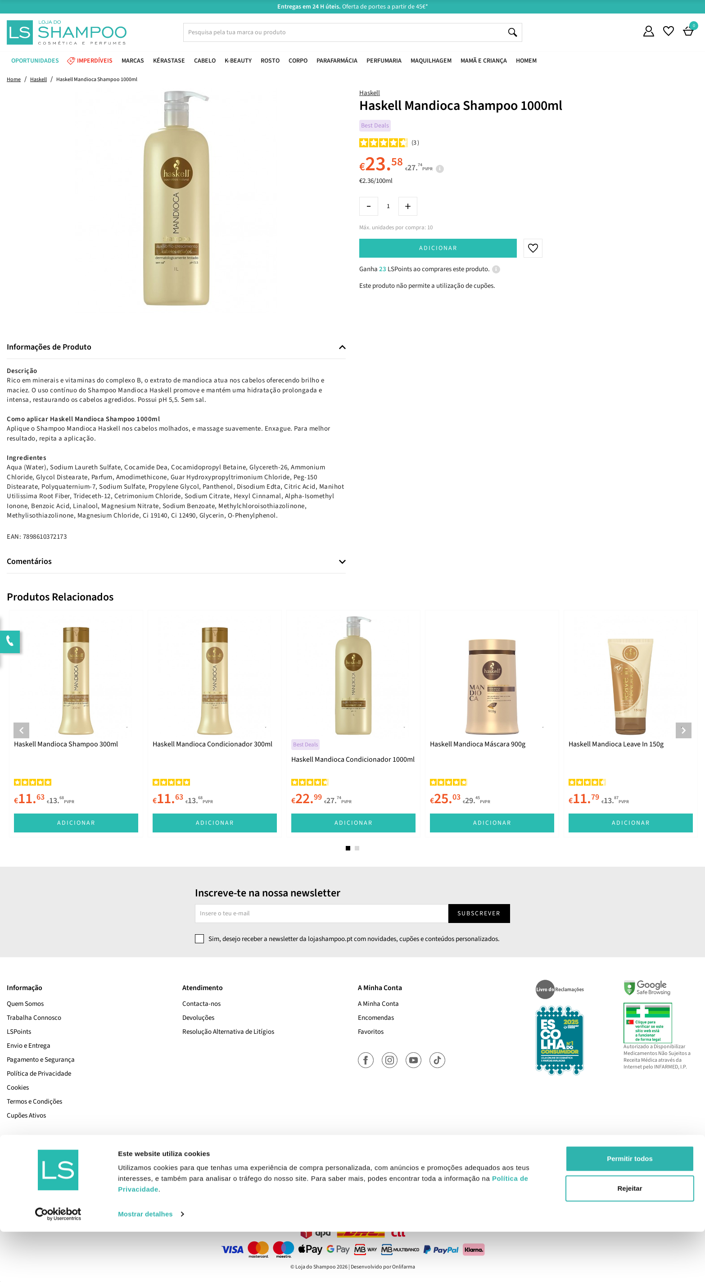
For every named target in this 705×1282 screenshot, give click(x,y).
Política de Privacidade (39, 1073)
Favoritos (371, 1032)
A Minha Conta (378, 1004)
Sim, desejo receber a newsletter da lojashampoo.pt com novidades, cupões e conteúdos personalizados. (354, 939)
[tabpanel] (76, 724)
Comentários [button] (29, 561)
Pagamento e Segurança (41, 1059)
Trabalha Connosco (34, 1018)
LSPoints (19, 1032)
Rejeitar (629, 1238)
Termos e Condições (34, 1101)
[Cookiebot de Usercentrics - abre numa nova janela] (58, 1264)
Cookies (18, 1087)
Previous (21, 730)
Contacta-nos (201, 1004)
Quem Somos (25, 1004)
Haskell (369, 93)
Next (683, 730)
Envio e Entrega (28, 1045)
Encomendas (376, 1018)
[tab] (176, 347)
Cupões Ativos (26, 1115)
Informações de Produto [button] (49, 347)
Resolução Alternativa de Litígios (228, 1032)
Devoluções (198, 1018)
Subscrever (479, 913)
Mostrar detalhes (145, 1264)
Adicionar (438, 248)
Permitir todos (630, 1209)
